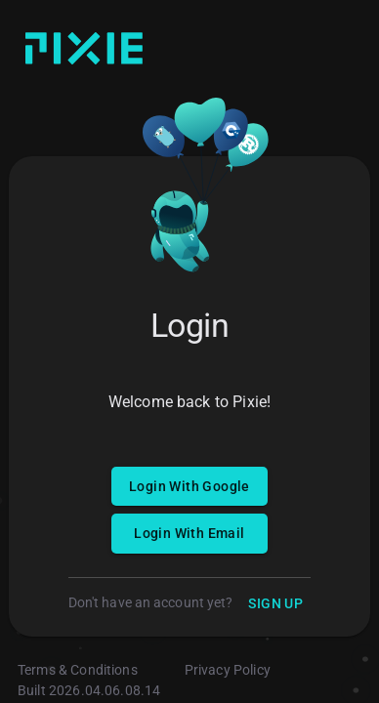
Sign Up (275, 604)
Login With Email (189, 534)
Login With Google (189, 487)
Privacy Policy (228, 670)
